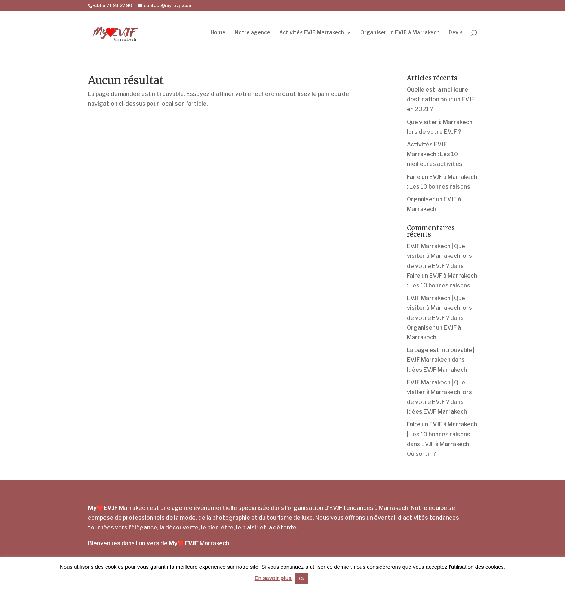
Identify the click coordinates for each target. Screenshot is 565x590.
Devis (456, 32)
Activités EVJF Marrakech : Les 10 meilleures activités (434, 154)
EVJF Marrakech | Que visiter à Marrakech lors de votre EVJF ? (439, 256)
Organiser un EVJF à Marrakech (400, 32)
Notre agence (252, 32)
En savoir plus (273, 578)
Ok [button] (301, 578)
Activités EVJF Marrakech (311, 32)
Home (218, 32)
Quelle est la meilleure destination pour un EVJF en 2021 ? (441, 99)
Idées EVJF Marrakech (437, 369)
